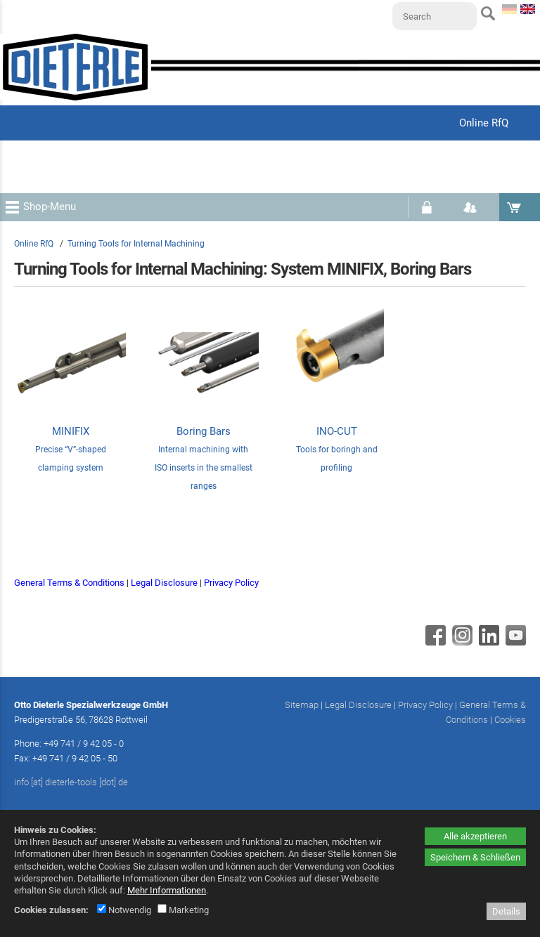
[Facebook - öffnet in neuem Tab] (434, 642)
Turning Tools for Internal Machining (136, 244)
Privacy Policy (231, 582)
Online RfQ (33, 244)
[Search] (434, 16)
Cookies (510, 719)
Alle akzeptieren (475, 836)
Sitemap (302, 705)
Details (506, 911)
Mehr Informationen (166, 890)
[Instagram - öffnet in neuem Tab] (460, 642)
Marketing (183, 910)
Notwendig (124, 910)
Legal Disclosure (164, 582)
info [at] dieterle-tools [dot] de (71, 782)
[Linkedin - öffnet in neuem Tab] (487, 642)
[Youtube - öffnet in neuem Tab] (514, 642)
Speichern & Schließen (475, 857)
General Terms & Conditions (69, 582)
